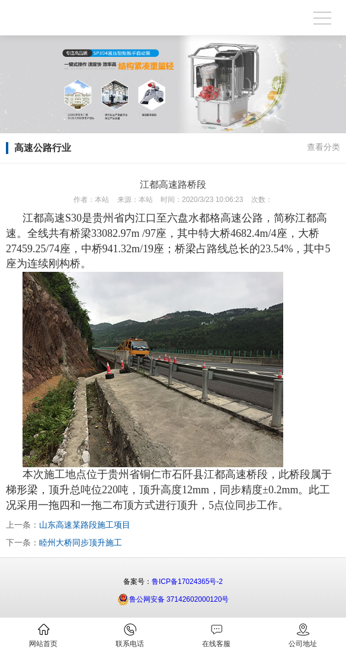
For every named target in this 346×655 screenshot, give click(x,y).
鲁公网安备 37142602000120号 (173, 599)
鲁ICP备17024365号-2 (187, 581)
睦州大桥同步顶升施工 (80, 542)
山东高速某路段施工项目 (84, 524)
